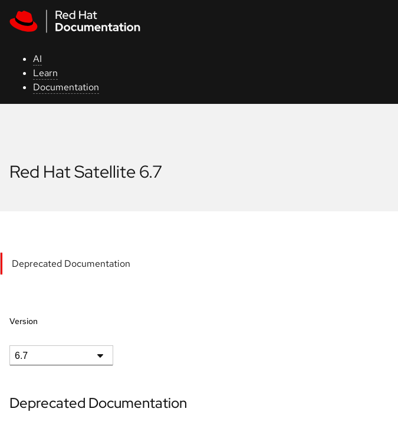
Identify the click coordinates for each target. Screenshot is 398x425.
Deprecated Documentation (71, 263)
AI (37, 59)
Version (23, 321)
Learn (45, 73)
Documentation (66, 87)
